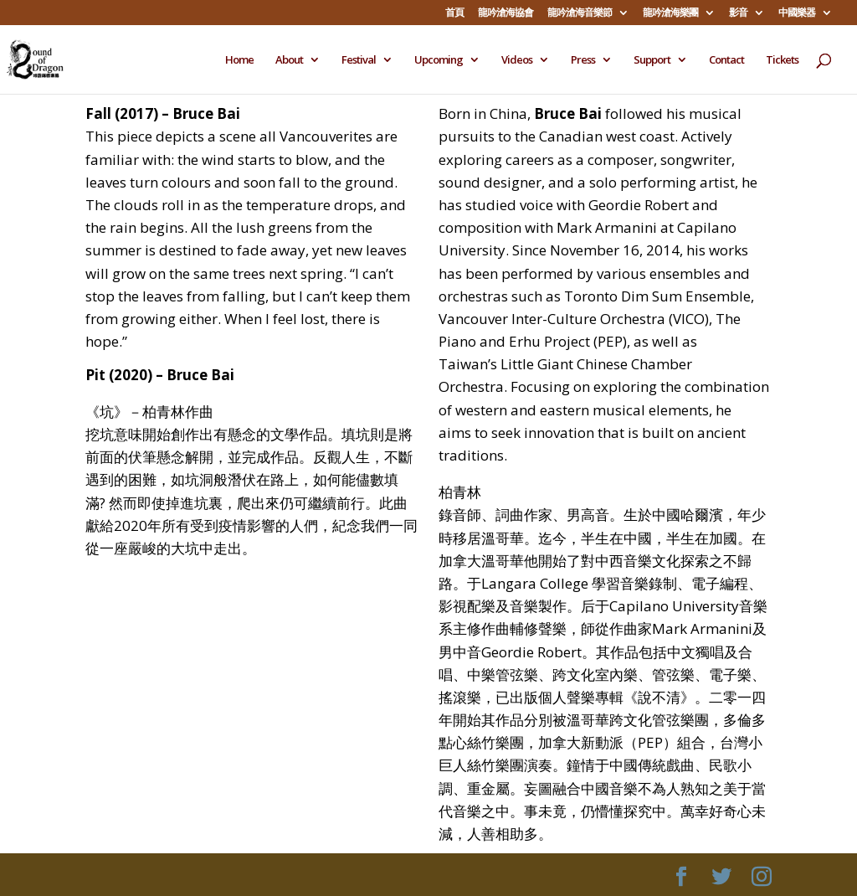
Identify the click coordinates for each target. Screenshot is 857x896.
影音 (738, 13)
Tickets (782, 60)
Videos (516, 60)
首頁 (454, 13)
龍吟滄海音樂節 (579, 13)
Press (583, 60)
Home (239, 60)
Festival (358, 60)
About (289, 60)
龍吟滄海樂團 (670, 13)
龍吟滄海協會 (505, 13)
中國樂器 (796, 13)
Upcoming (438, 60)
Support (652, 60)
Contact (726, 60)
